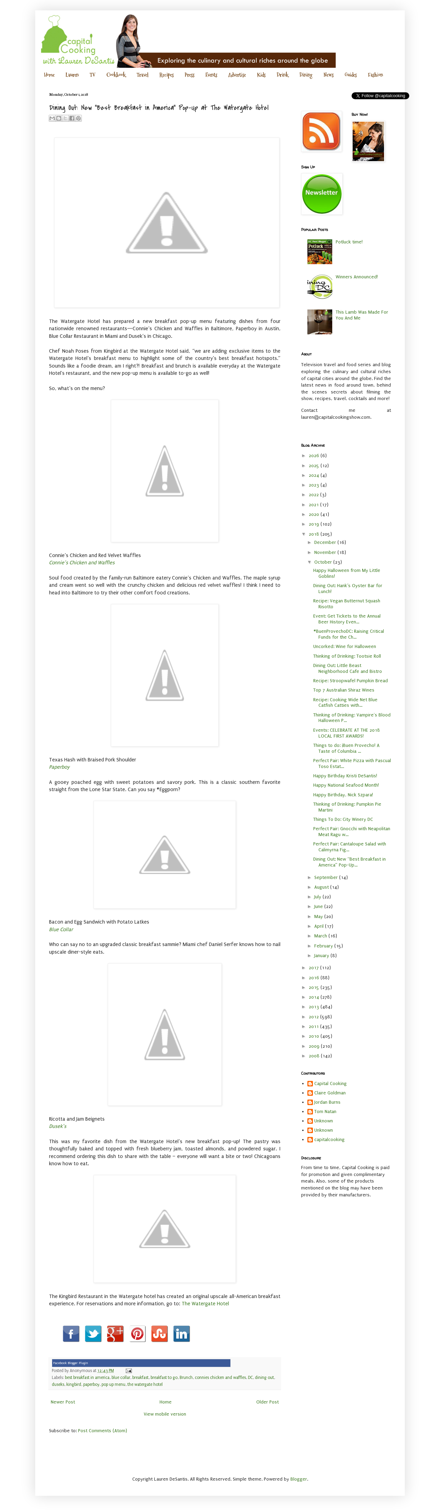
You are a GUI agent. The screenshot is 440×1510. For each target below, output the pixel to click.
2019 (315, 524)
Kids (261, 74)
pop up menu (113, 1384)
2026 (315, 455)
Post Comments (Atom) (102, 1430)
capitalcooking (329, 1139)
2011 (314, 1026)
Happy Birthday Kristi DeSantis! (345, 775)
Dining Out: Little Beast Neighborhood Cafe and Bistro (347, 668)
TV (92, 74)
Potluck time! (349, 241)
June (319, 906)
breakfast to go (164, 1377)
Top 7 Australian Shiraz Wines (343, 690)
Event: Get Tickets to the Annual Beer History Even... (347, 618)
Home (49, 74)
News (329, 74)
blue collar (121, 1377)
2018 (315, 534)
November (325, 552)
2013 (315, 1006)
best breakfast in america (87, 1377)
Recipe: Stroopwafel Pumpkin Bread (350, 680)
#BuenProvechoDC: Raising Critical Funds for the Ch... (348, 634)
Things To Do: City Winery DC (343, 819)
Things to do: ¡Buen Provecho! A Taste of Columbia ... (346, 748)
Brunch (186, 1377)
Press (189, 74)
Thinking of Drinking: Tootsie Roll (347, 656)
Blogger (298, 1479)
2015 (315, 987)
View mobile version (165, 1414)
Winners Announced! (357, 276)
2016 (315, 977)
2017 (314, 967)
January (322, 955)
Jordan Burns (327, 1102)
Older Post (267, 1402)
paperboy (91, 1384)
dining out (264, 1377)
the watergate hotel (145, 1384)
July (318, 896)
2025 (315, 465)
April (319, 926)
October (323, 562)
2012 (314, 1016)
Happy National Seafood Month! (346, 785)
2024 (315, 475)
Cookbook (116, 74)
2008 (315, 1055)
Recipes (167, 74)
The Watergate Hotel (205, 1304)
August (322, 887)
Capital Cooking (330, 1083)
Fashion (375, 74)
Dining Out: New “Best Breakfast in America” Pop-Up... (349, 862)
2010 (315, 1036)
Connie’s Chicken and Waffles (82, 563)
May (319, 916)
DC (250, 1377)
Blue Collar (61, 930)
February (324, 945)
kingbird (73, 1384)
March (321, 935)
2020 (315, 514)
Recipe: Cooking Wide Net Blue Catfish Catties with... (345, 702)
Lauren (72, 74)
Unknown (323, 1120)
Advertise (237, 74)
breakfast (140, 1377)
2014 (315, 997)
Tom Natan (325, 1111)
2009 (315, 1046)
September (326, 877)
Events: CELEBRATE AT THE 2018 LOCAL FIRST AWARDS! (346, 733)
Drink (282, 74)
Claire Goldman (330, 1092)
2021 (314, 504)
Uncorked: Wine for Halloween (344, 646)
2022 (314, 494)
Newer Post (63, 1402)
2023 (315, 485)
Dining (306, 74)
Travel (143, 74)
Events (211, 74)
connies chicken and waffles (220, 1377)
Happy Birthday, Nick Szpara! (343, 794)
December (325, 542)
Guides (351, 74)
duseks (58, 1384)
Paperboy (59, 767)
